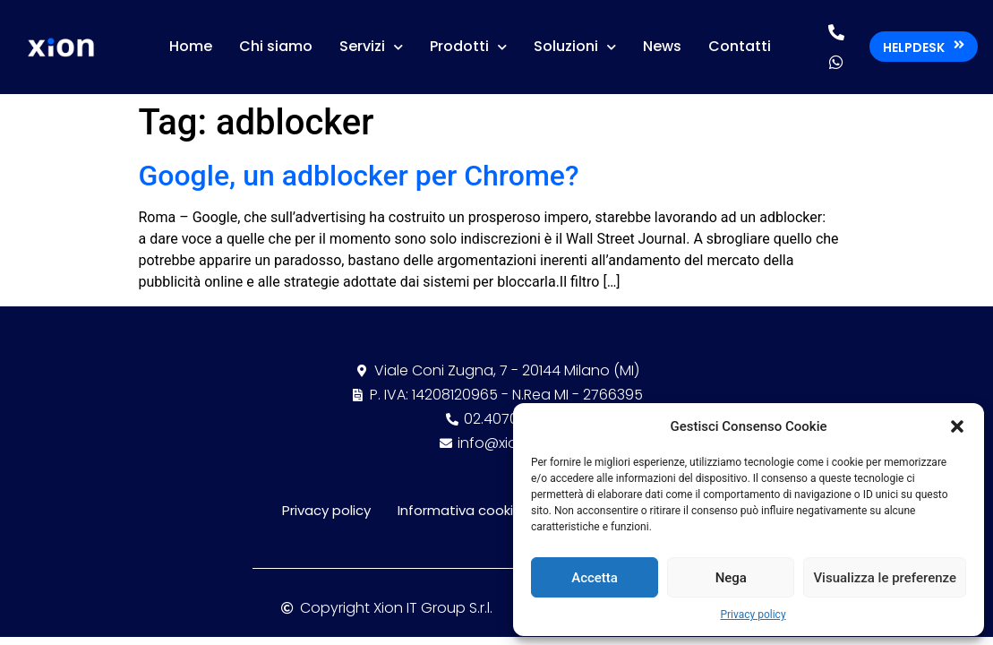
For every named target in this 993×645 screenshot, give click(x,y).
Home (190, 46)
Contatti (739, 46)
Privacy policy (752, 614)
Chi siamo (275, 46)
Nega (731, 578)
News (662, 46)
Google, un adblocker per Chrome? (359, 176)
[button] (957, 426)
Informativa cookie (460, 510)
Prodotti (468, 47)
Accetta (594, 578)
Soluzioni (575, 47)
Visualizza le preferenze (884, 578)
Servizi (371, 47)
